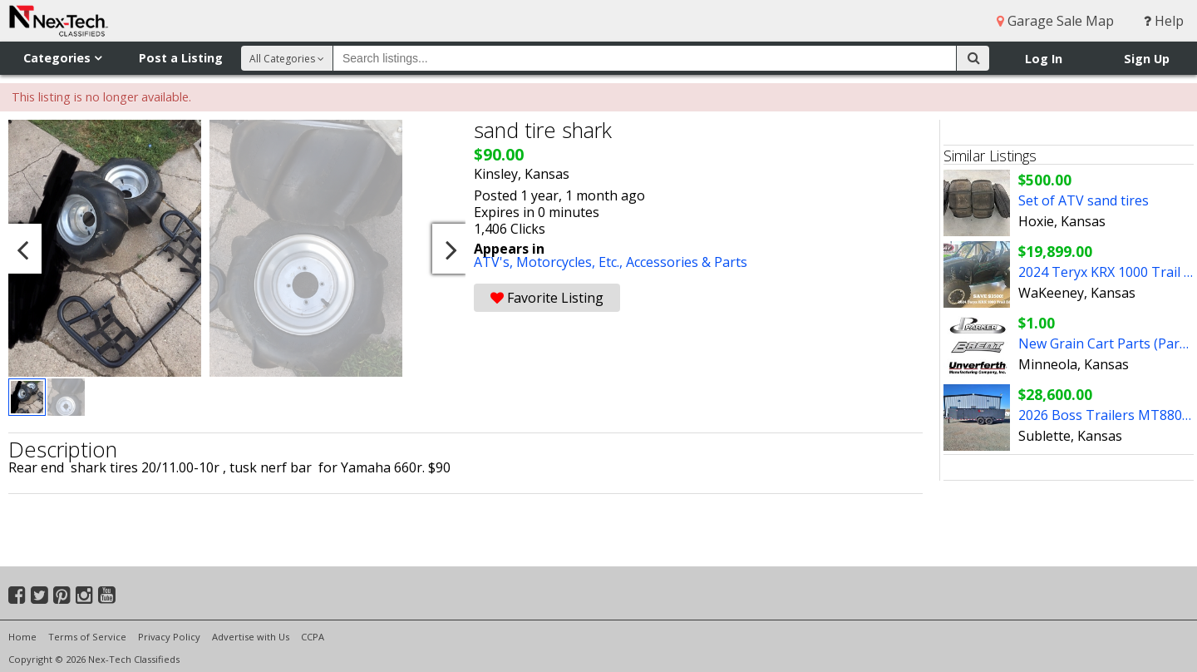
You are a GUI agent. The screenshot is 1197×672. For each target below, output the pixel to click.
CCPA (312, 636)
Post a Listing (181, 58)
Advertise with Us (250, 636)
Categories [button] (62, 58)
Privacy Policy (169, 636)
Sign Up (1147, 59)
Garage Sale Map (1055, 21)
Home (22, 636)
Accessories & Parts (686, 262)
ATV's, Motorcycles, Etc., (550, 262)
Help (1164, 21)
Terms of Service (87, 636)
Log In (1043, 59)
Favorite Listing (546, 298)
